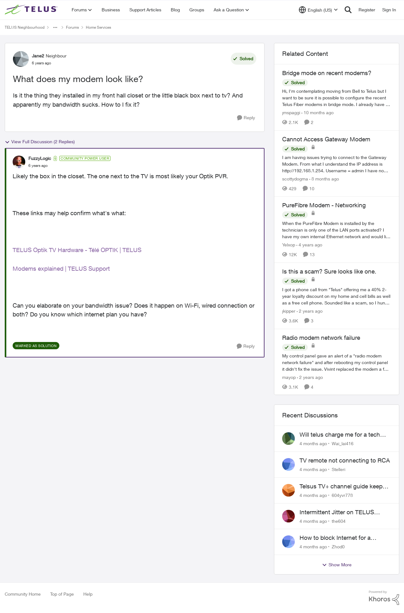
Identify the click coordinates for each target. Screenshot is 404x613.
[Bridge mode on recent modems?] (336, 98)
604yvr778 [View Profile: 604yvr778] (342, 495)
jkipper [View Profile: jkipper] (288, 311)
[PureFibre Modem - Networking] (336, 230)
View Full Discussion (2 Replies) (40, 141)
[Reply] (246, 118)
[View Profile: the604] (288, 516)
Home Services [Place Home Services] (98, 27)
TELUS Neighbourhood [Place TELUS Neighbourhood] (25, 27)
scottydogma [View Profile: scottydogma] (295, 178)
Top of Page (62, 594)
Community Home (23, 594)
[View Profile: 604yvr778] (288, 490)
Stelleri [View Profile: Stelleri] (338, 469)
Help (87, 594)
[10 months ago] (317, 112)
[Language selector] (318, 9)
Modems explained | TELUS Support (61, 268)
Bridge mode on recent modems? (326, 72)
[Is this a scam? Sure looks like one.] (336, 296)
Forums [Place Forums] (72, 27)
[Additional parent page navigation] (55, 27)
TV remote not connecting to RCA (345, 460)
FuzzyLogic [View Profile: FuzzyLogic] (39, 158)
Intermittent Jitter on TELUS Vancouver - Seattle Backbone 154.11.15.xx (340, 512)
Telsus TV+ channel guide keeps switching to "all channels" (343, 486)
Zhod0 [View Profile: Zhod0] (338, 546)
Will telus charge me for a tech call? (340, 435)
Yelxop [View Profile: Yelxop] (288, 244)
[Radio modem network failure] (336, 362)
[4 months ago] (313, 443)
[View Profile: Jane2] (21, 59)
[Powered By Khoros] (384, 598)
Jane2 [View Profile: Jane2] (38, 55)
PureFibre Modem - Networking (324, 205)
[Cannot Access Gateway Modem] (336, 164)
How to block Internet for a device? (335, 538)
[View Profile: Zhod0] (288, 541)
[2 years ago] (310, 311)
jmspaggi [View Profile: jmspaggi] (291, 112)
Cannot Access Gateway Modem (326, 139)
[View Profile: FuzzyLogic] (19, 162)
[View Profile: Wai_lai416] (288, 438)
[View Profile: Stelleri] (288, 464)
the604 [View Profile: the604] (339, 520)
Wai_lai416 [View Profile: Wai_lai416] (343, 443)
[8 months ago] (324, 178)
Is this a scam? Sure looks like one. (329, 271)
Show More (337, 565)
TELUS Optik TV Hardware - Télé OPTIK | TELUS (77, 249)
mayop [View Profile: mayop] (289, 377)
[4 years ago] (309, 244)
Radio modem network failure (321, 337)
